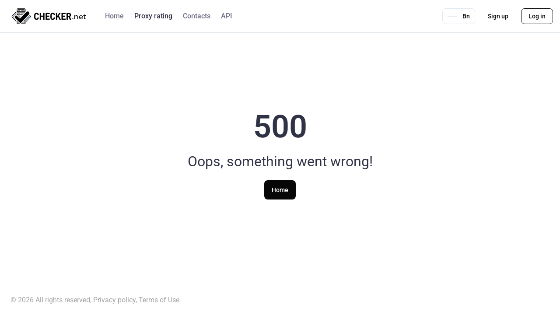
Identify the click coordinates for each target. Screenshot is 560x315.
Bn (459, 16)
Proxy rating (153, 16)
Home (114, 16)
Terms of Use (159, 300)
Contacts (196, 16)
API (226, 16)
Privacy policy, (115, 300)
